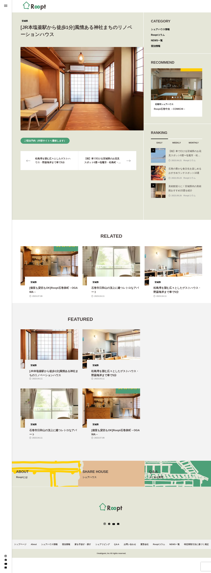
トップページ (20, 544)
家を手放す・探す (83, 544)
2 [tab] (175, 97)
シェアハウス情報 (160, 29)
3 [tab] (178, 97)
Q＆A (116, 544)
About (34, 544)
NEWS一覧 (157, 40)
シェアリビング (102, 544)
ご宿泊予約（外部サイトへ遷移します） (45, 140)
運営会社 (144, 544)
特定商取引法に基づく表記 (196, 544)
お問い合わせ (130, 544)
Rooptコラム (158, 35)
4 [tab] (181, 97)
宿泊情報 (155, 46)
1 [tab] (173, 97)
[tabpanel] (176, 92)
